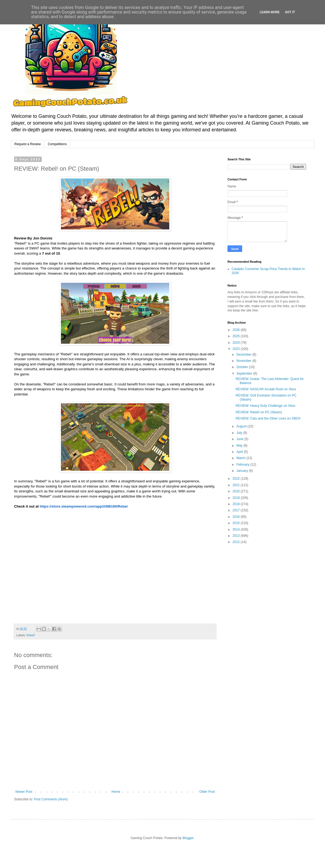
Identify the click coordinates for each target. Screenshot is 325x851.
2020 (237, 491)
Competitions (57, 144)
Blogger (188, 838)
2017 (237, 510)
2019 (237, 498)
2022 (237, 478)
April (240, 452)
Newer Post (23, 792)
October (242, 367)
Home (116, 792)
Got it (290, 12)
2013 (237, 536)
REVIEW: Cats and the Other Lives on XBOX (268, 418)
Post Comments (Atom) (51, 799)
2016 (237, 517)
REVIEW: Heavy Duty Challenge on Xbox (265, 406)
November (244, 361)
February (243, 464)
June (240, 439)
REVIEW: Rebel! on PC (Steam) (259, 412)
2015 (237, 523)
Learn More (270, 12)
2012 (237, 542)
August (242, 426)
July (239, 433)
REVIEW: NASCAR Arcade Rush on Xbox (266, 389)
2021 (237, 485)
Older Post (207, 792)
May (239, 445)
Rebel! (31, 635)
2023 (237, 349)
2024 (237, 343)
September (244, 373)
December (244, 354)
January (242, 471)
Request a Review (27, 144)
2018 (237, 504)
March (241, 458)
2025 (237, 336)
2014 (237, 529)
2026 (237, 330)
